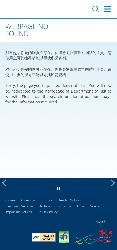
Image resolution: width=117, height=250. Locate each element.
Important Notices (18, 212)
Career (10, 200)
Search (96, 9)
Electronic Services (19, 206)
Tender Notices (69, 200)
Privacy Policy (48, 212)
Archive (44, 206)
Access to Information (37, 200)
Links (81, 206)
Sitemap (96, 206)
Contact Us (64, 206)
